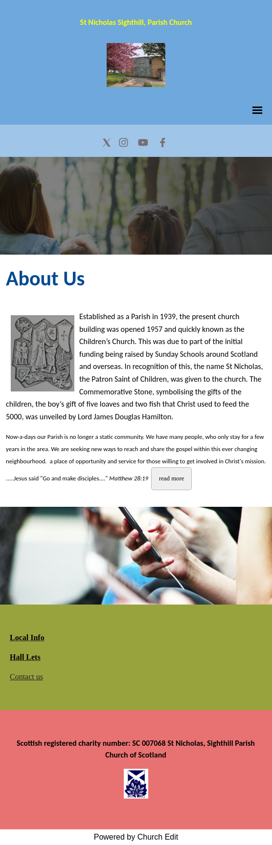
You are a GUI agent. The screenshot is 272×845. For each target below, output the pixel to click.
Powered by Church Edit (136, 837)
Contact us (26, 676)
